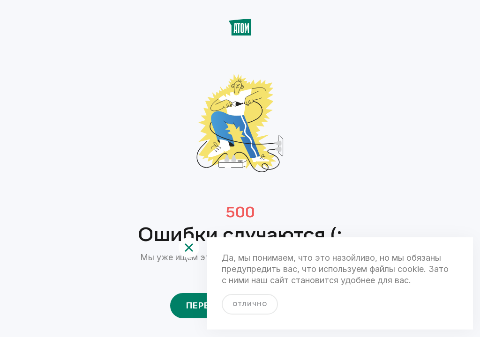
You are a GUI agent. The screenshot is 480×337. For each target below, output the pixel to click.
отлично (249, 304)
